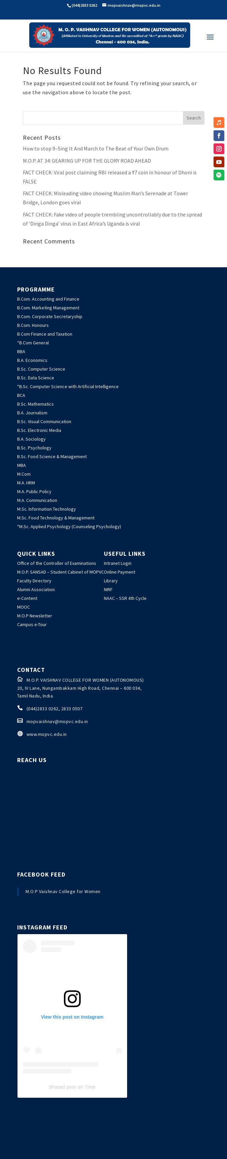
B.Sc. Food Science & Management (52, 456)
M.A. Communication (37, 500)
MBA (21, 465)
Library (111, 581)
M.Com (24, 474)
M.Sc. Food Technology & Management (55, 518)
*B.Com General (33, 343)
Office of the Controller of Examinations (56, 563)
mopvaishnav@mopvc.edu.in (57, 721)
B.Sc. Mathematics (35, 404)
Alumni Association (36, 589)
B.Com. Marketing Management (48, 308)
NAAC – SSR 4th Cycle (125, 598)
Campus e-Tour (32, 624)
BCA (21, 395)
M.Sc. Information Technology (46, 509)
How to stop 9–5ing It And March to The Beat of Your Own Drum (95, 148)
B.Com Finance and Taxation (44, 334)
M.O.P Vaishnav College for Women (63, 891)
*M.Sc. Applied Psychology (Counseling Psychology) (69, 526)
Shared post (62, 1087)
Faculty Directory (34, 581)
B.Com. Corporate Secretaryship (49, 316)
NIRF (108, 589)
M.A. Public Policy (34, 491)
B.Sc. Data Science (35, 378)
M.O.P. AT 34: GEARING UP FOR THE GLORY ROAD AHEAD (87, 160)
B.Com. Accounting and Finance (48, 299)
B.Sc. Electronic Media (39, 430)
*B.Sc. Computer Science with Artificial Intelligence (68, 386)
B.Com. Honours (33, 325)
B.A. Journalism (32, 413)
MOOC (23, 607)
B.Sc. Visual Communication (44, 421)
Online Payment (119, 572)
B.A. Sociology (31, 439)
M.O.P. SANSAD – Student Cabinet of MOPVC (60, 572)
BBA (21, 351)
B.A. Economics (32, 360)
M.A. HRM (26, 483)
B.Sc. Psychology (34, 448)
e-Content (27, 598)
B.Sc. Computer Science (41, 369)
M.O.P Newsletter (34, 616)
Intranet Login (117, 563)
